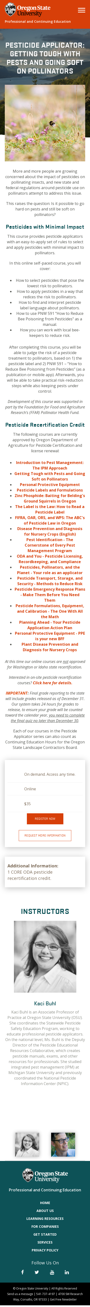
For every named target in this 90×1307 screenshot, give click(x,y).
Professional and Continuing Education (38, 21)
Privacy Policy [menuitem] (45, 1252)
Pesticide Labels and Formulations (50, 490)
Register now (45, 820)
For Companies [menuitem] (45, 1228)
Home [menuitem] (45, 1204)
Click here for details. (52, 682)
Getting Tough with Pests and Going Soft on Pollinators (49, 476)
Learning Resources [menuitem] (45, 1220)
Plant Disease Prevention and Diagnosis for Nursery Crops (50, 647)
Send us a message (20, 1296)
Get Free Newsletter (63, 1301)
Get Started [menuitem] (45, 1236)
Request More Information (45, 837)
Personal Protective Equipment (50, 484)
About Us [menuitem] (45, 1212)
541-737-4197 (45, 1296)
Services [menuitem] (45, 1244)
